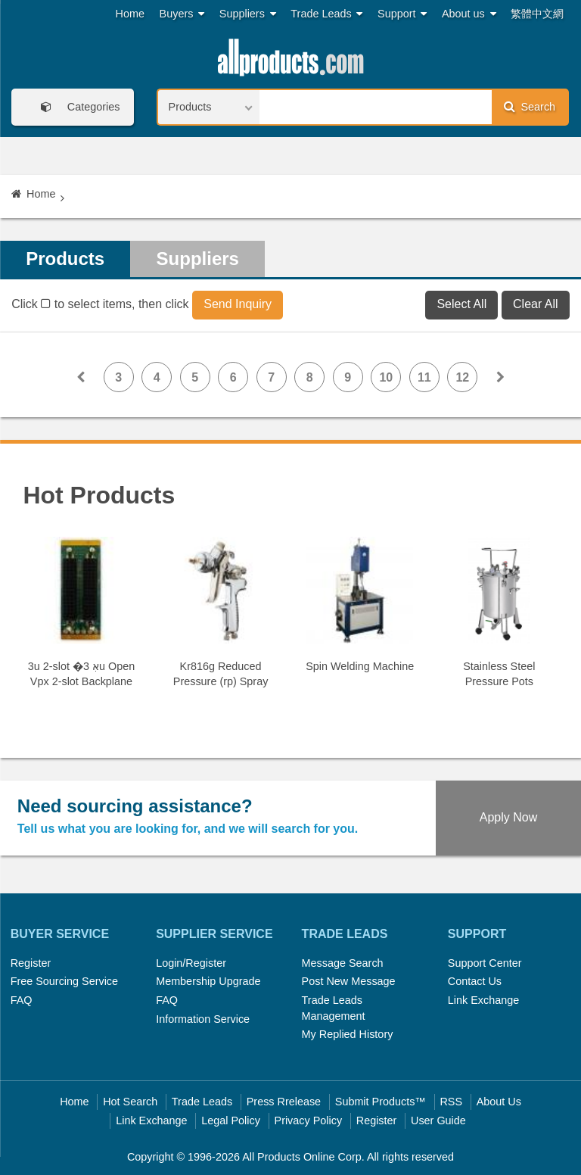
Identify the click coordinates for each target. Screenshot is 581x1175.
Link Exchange (483, 1000)
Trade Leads (326, 14)
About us (469, 14)
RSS (451, 1102)
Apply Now (508, 817)
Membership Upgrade (208, 981)
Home (130, 14)
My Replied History (347, 1034)
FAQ (22, 1000)
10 (386, 377)
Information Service (203, 1019)
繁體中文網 (537, 14)
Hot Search (130, 1102)
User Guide (438, 1120)
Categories (75, 107)
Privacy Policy (309, 1120)
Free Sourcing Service (64, 981)
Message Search (343, 963)
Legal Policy (230, 1120)
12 (462, 377)
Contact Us (475, 981)
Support (402, 14)
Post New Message (349, 981)
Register (31, 963)
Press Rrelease (284, 1102)
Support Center (485, 963)
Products (65, 258)
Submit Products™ (380, 1102)
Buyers (182, 14)
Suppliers (247, 14)
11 (424, 377)
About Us (499, 1102)
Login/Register (191, 963)
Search (529, 106)
